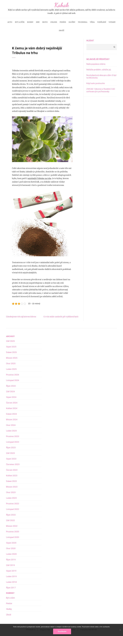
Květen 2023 (11, 475)
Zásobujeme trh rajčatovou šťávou (21, 317)
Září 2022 (10, 520)
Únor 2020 (10, 548)
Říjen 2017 (11, 588)
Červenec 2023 (12, 464)
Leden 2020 (11, 554)
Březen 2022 (11, 526)
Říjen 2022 (11, 515)
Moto (45, 22)
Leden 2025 (11, 369)
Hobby (30, 22)
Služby (72, 22)
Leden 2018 (11, 582)
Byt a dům (19, 22)
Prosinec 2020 (12, 531)
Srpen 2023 (11, 459)
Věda (92, 22)
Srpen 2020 (11, 543)
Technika (82, 22)
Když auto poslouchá (95, 83)
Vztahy (112, 22)
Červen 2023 (11, 470)
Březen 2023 (11, 487)
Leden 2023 (11, 498)
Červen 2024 (11, 403)
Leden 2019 (11, 576)
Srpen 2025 (11, 347)
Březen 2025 (11, 358)
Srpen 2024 (11, 397)
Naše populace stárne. (96, 64)
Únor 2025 (10, 363)
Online (53, 22)
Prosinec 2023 (12, 436)
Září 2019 (10, 565)
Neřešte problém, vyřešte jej (98, 69)
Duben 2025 (11, 352)
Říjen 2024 (11, 386)
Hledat (90, 40)
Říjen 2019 (11, 559)
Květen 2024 (11, 408)
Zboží (61, 30)
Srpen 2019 (11, 571)
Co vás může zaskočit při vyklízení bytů (60, 317)
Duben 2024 (11, 414)
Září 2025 (10, 341)
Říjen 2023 (11, 447)
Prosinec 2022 (12, 503)
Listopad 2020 (12, 537)
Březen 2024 (11, 419)
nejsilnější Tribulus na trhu (39, 178)
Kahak (61, 5)
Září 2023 (10, 453)
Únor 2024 (10, 425)
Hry (38, 22)
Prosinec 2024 (12, 375)
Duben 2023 (11, 481)
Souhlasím (62, 631)
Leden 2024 (11, 431)
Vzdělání (101, 22)
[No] (120, 630)
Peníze (63, 22)
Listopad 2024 (12, 380)
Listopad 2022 (12, 509)
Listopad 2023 (12, 442)
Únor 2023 (10, 492)
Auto (9, 22)
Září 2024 (10, 391)
